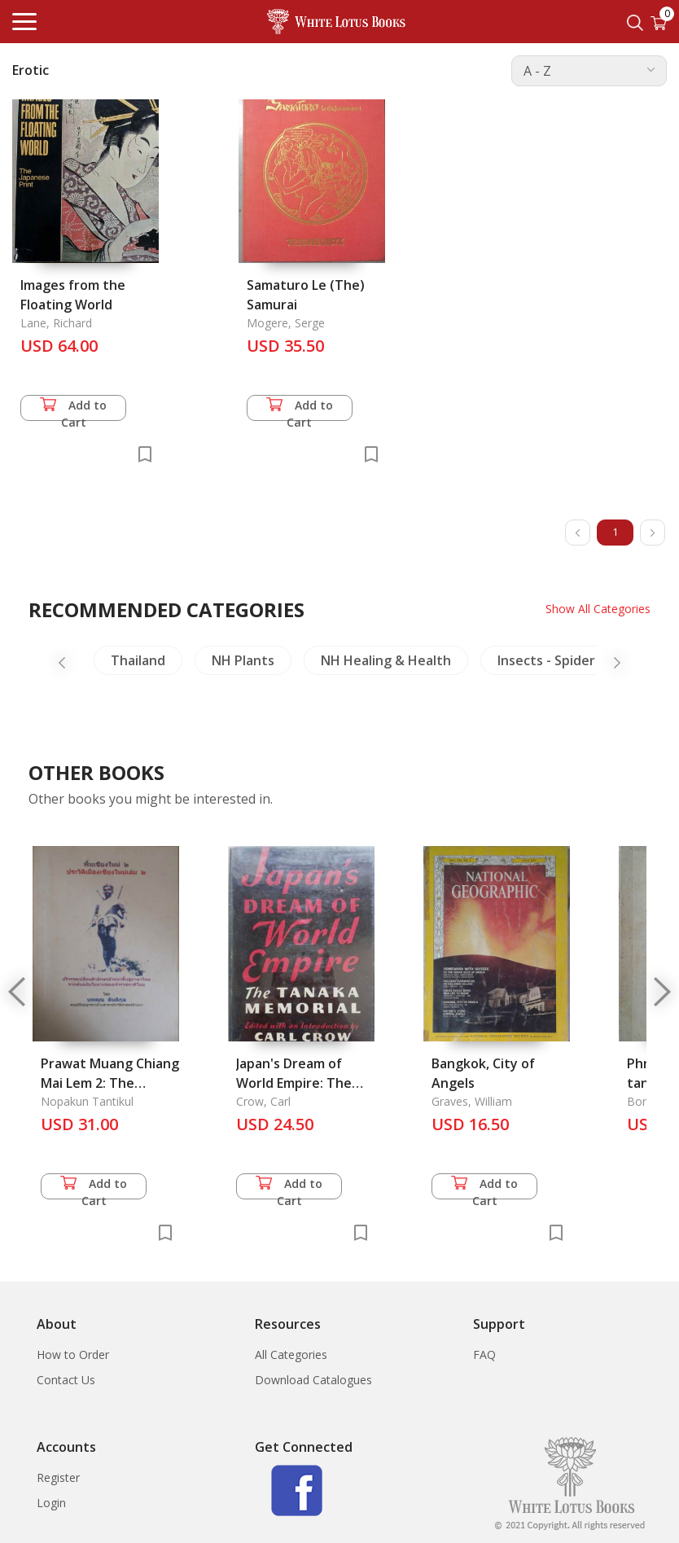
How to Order (73, 1354)
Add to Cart (73, 409)
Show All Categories (598, 608)
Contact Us (66, 1379)
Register (58, 1477)
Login (51, 1502)
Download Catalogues (313, 1379)
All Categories (291, 1354)
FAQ (484, 1354)
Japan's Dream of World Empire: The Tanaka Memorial (294, 1082)
